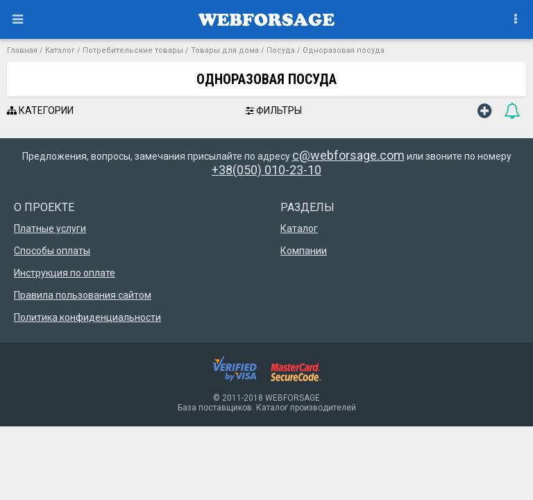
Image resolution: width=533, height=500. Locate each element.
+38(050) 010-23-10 (266, 169)
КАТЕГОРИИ (40, 110)
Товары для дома (225, 50)
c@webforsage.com (348, 155)
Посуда (280, 50)
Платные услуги (50, 228)
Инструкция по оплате (64, 272)
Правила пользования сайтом (82, 295)
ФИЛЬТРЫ (274, 110)
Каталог (60, 50)
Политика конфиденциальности (87, 317)
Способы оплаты (52, 250)
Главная (22, 50)
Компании (303, 250)
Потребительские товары (133, 50)
